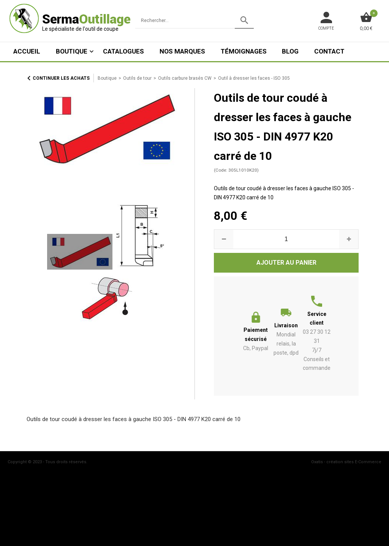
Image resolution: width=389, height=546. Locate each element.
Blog (290, 51)
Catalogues (123, 51)
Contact (329, 51)
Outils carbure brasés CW (185, 78)
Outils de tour (137, 78)
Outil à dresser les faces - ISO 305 (254, 78)
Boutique (71, 51)
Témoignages (244, 51)
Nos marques (182, 51)
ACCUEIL (26, 51)
